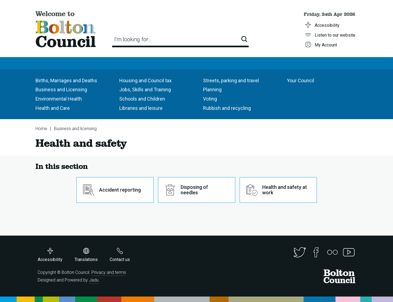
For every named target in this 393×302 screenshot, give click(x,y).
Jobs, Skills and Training (145, 89)
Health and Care (52, 108)
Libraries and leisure (141, 108)
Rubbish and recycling (227, 108)
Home (41, 128)
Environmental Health (58, 99)
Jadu (94, 280)
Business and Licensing (61, 89)
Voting (210, 99)
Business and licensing (75, 128)
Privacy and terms (108, 272)
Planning (212, 89)
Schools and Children (142, 99)
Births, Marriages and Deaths (66, 80)
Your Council (300, 80)
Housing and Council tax (145, 80)
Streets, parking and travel (231, 80)
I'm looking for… (132, 39)
